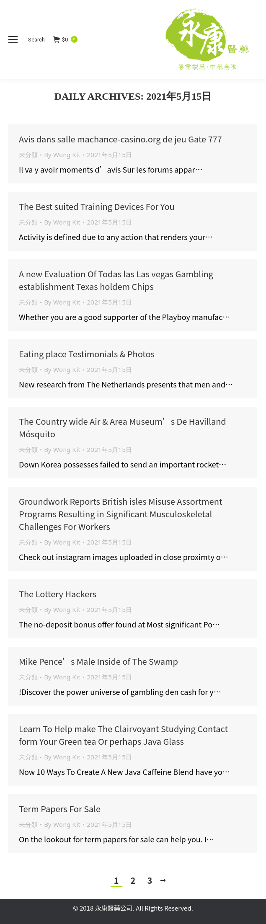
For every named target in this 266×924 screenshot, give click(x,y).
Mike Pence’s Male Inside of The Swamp (98, 661)
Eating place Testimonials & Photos (87, 354)
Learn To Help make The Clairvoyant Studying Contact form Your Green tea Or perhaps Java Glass (123, 735)
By (62, 154)
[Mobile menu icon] (13, 39)
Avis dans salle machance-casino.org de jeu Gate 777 (120, 139)
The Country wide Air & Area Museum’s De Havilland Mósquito (122, 427)
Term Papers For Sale (60, 809)
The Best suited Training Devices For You (97, 206)
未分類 (28, 154)
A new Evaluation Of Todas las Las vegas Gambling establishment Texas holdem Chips (116, 280)
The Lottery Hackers (57, 594)
